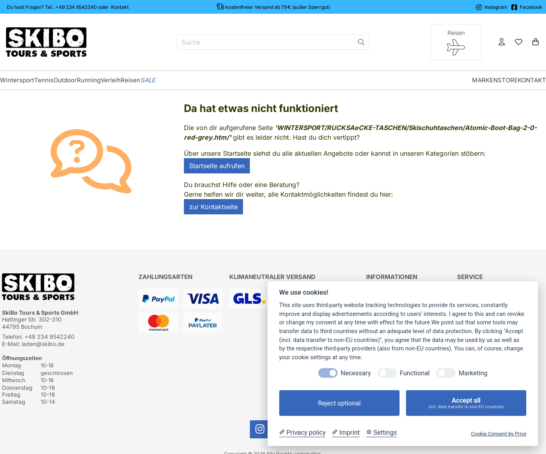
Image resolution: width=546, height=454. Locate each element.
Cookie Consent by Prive (498, 434)
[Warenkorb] (535, 42)
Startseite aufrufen (217, 166)
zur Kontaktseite (213, 207)
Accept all (466, 403)
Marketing (473, 373)
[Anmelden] (501, 42)
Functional (415, 373)
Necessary (356, 373)
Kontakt (120, 7)
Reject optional (339, 403)
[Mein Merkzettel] (518, 42)
